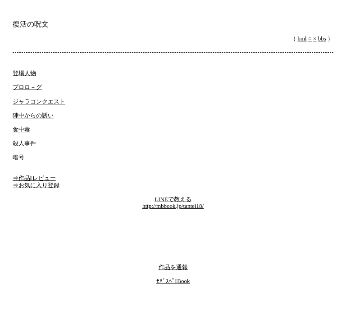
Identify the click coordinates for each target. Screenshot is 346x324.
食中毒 (21, 129)
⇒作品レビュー (34, 178)
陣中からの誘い (33, 115)
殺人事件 (24, 143)
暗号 (18, 157)
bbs (322, 38)
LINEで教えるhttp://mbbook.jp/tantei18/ (173, 203)
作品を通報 (173, 267)
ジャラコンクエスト (39, 101)
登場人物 (24, 73)
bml (302, 38)
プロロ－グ (27, 87)
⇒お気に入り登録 (36, 185)
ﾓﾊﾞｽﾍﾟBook (173, 281)
